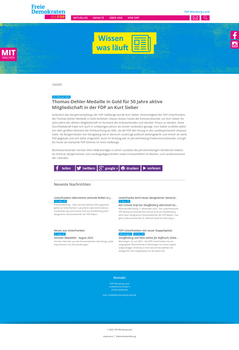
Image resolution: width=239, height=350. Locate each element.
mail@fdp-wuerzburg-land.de (122, 295)
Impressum (108, 336)
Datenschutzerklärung (126, 336)
